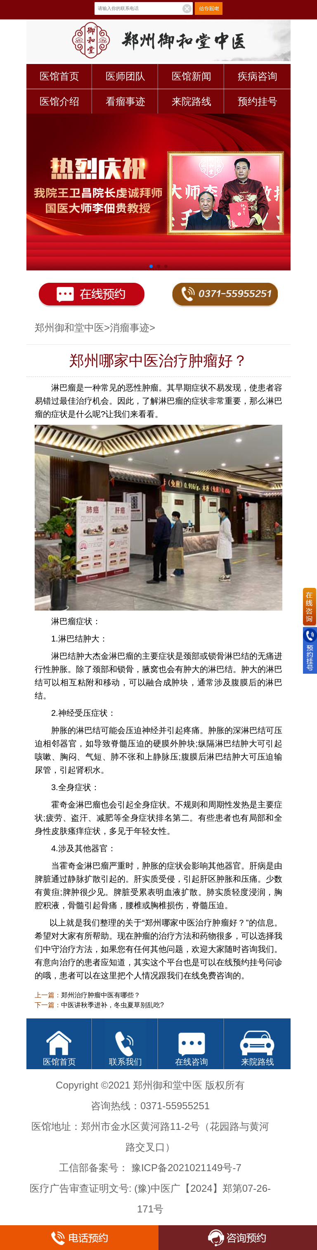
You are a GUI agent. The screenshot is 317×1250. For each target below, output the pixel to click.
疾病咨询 (257, 76)
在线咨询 (191, 1061)
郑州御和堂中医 (69, 327)
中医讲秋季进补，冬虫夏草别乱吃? (112, 1005)
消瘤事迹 (129, 327)
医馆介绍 (59, 101)
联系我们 (125, 1061)
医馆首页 (59, 76)
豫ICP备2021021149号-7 (186, 1167)
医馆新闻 (191, 76)
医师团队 (125, 76)
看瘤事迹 (125, 101)
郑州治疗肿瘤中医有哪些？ (100, 995)
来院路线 (191, 101)
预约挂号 (257, 101)
